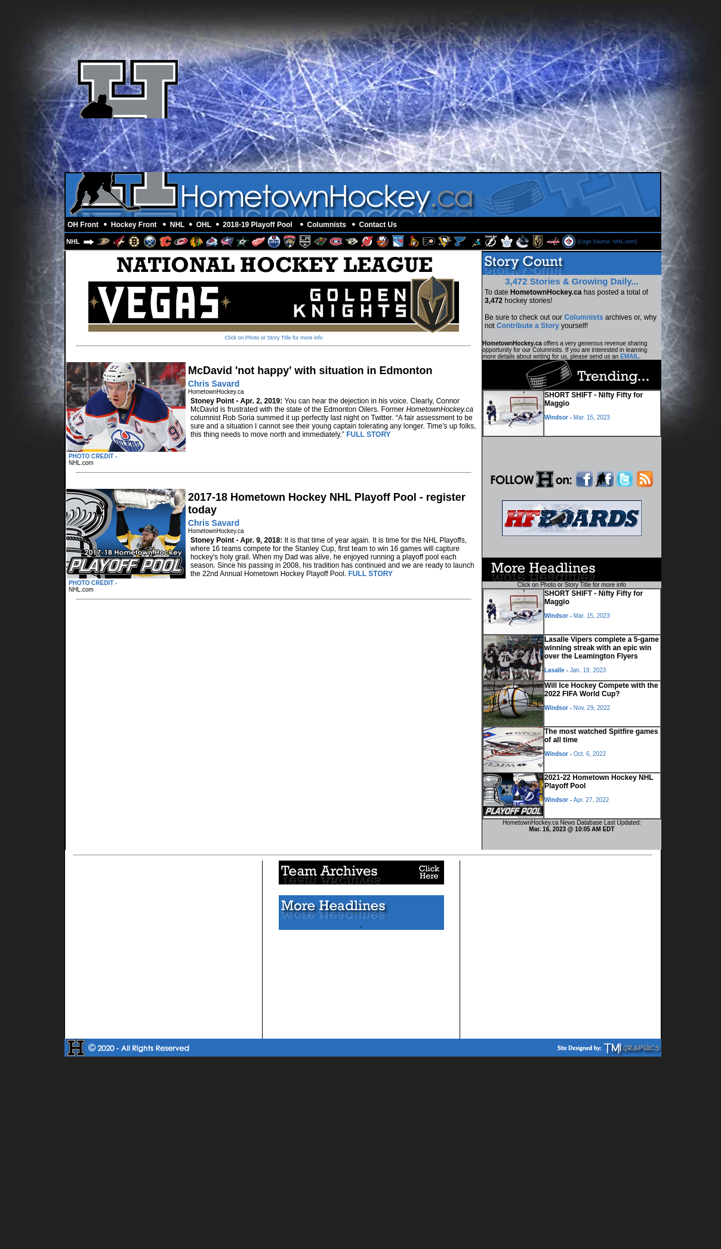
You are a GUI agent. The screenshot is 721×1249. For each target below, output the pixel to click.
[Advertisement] (518, 88)
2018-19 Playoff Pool (257, 224)
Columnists (326, 224)
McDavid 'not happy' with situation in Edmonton (310, 370)
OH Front (82, 224)
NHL (177, 224)
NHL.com (81, 463)
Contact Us (378, 224)
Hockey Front (134, 224)
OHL (203, 224)
